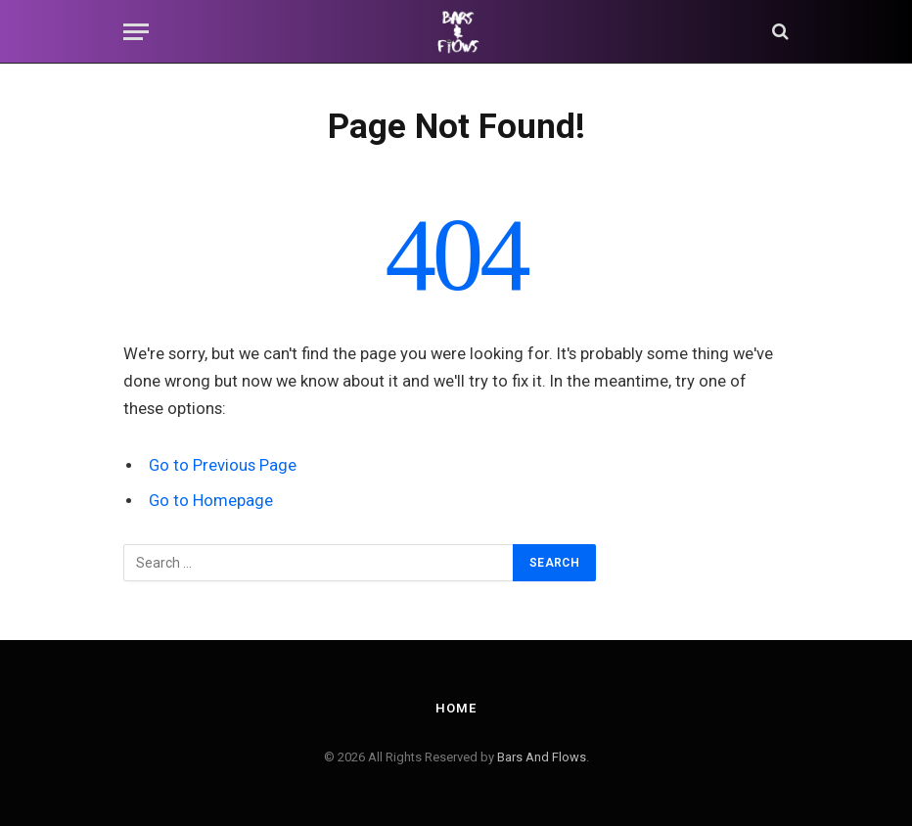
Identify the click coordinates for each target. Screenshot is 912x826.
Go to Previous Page (222, 465)
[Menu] (136, 32)
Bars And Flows (541, 757)
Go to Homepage (211, 500)
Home (456, 708)
